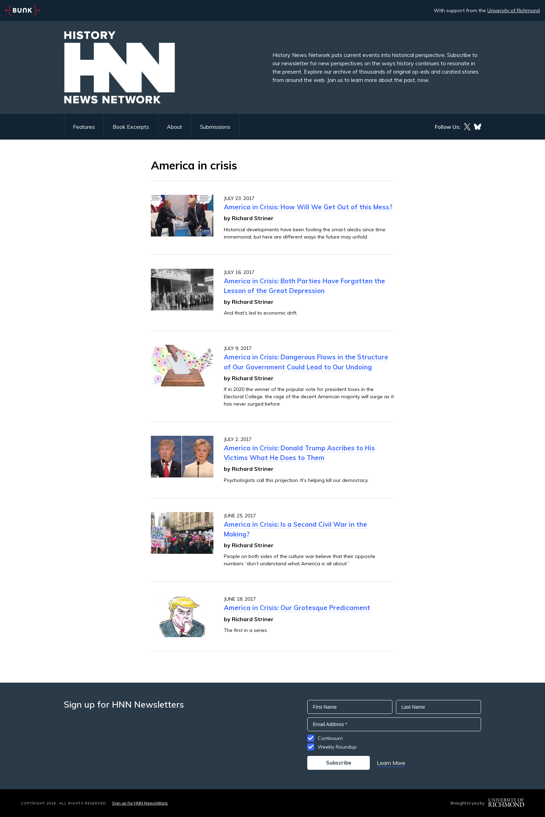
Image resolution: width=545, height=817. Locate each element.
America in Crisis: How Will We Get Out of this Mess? (308, 207)
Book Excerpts (131, 126)
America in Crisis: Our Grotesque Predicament (297, 607)
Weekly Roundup (337, 747)
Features (84, 126)
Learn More (391, 762)
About (174, 126)
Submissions (215, 126)
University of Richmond (513, 10)
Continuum (330, 738)
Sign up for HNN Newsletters (140, 803)
